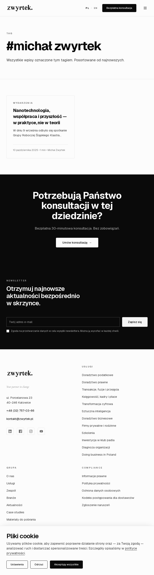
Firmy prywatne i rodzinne (99, 425)
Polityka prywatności (96, 483)
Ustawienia (17, 564)
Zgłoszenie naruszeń (96, 505)
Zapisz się (135, 322)
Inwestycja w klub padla (98, 440)
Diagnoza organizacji (96, 447)
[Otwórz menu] (145, 8)
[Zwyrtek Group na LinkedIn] (10, 431)
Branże (11, 498)
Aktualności (14, 505)
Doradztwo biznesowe (97, 418)
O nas (10, 476)
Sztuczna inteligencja (96, 411)
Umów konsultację (77, 243)
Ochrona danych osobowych (101, 490)
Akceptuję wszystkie (66, 564)
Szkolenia (88, 433)
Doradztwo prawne (95, 382)
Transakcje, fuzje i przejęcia (100, 389)
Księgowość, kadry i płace (99, 397)
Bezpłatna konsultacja (119, 8)
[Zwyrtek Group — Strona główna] (19, 8)
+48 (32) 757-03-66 (20, 410)
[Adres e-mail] (63, 322)
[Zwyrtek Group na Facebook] (20, 431)
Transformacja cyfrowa (97, 404)
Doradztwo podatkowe (97, 375)
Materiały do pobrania (21, 519)
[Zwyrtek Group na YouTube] (41, 431)
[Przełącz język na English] (91, 8)
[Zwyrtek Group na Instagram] (30, 431)
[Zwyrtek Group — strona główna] (19, 374)
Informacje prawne (94, 476)
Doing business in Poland (99, 454)
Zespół (11, 490)
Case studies (15, 512)
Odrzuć (38, 564)
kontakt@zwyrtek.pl (19, 419)
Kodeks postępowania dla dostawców (108, 498)
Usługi (10, 483)
